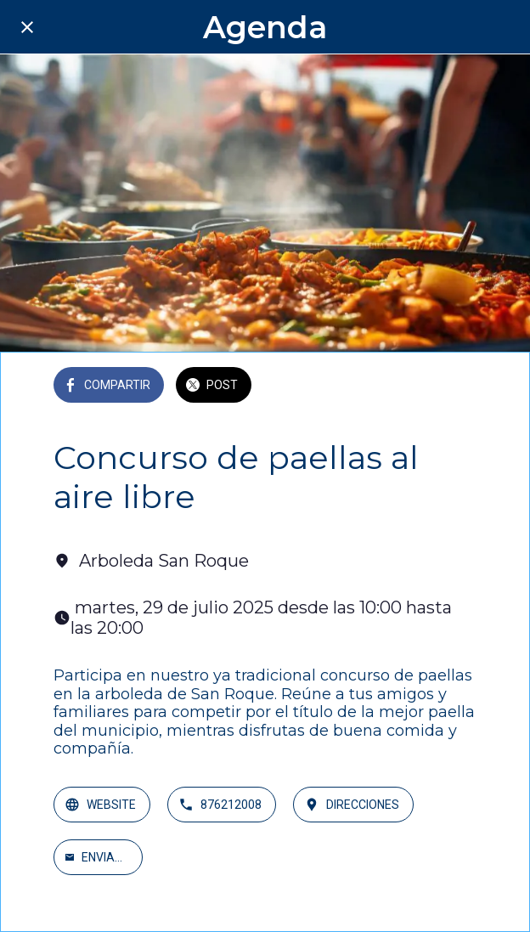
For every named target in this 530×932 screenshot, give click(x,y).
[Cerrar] (27, 27)
